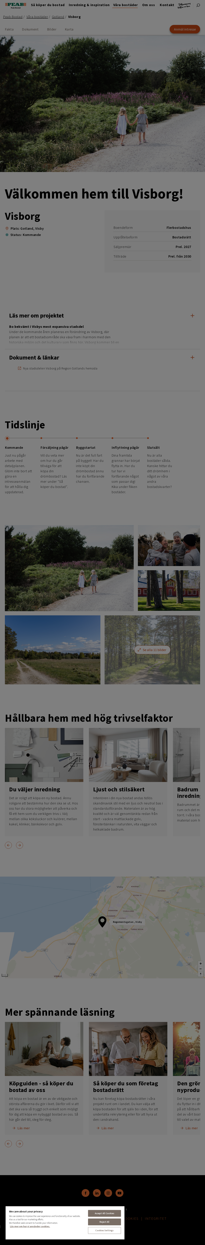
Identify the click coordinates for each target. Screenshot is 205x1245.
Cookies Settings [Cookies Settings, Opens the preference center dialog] (104, 1230)
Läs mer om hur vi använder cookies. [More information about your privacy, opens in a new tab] (30, 1226)
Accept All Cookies (104, 1213)
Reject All (104, 1221)
